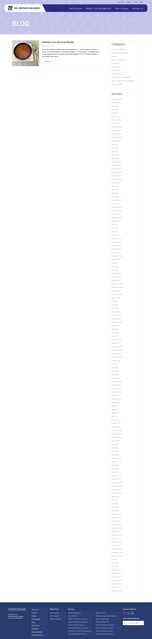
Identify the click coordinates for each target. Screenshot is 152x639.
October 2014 (116, 489)
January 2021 (115, 280)
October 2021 (116, 252)
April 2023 (114, 197)
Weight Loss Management (98, 8)
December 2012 (116, 549)
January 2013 (115, 545)
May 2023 (114, 193)
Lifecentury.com (37, 634)
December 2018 (116, 346)
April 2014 (114, 510)
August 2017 (115, 402)
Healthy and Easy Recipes (119, 53)
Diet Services (75, 8)
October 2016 (116, 437)
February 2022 (116, 238)
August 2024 (115, 141)
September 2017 (116, 399)
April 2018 (114, 374)
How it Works (121, 8)
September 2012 (116, 556)
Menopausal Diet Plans (102, 620)
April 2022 (114, 231)
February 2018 (116, 381)
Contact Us (136, 8)
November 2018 (116, 350)
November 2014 (116, 486)
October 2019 (116, 319)
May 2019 (114, 336)
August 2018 (115, 360)
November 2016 (116, 434)
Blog (140, 2)
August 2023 (115, 183)
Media (135, 2)
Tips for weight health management (122, 81)
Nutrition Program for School (104, 631)
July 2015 (114, 462)
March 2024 (115, 158)
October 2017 (116, 395)
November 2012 (116, 552)
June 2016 (114, 448)
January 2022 (115, 242)
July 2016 (114, 444)
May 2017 (114, 413)
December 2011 (116, 580)
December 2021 (116, 245)
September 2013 (116, 535)
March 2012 (115, 570)
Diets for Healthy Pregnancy (76, 623)
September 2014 (116, 493)
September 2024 (116, 137)
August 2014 (115, 496)
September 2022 (116, 217)
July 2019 (114, 329)
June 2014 (114, 503)
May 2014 (114, 507)
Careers (128, 2)
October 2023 (116, 176)
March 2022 (115, 235)
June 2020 (114, 305)
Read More (48, 61)
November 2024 (116, 130)
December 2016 (116, 430)
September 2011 (116, 591)
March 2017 (115, 420)
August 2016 (115, 441)
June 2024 (114, 148)
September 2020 (116, 294)
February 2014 (116, 517)
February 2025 (116, 120)
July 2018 (114, 364)
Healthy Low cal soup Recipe (58, 42)
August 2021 (115, 259)
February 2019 (116, 340)
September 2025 (116, 99)
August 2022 (115, 221)
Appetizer (114, 56)
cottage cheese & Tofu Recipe (121, 77)
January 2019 (115, 343)
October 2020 (116, 291)
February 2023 (116, 200)
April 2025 (114, 113)
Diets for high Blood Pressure (104, 628)
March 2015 (115, 472)
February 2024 (116, 162)
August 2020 (115, 298)
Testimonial (35, 618)
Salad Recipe (115, 67)
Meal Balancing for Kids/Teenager (105, 615)
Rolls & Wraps (116, 70)
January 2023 (115, 204)
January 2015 (115, 479)
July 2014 (114, 500)
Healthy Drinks (116, 74)
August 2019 (115, 326)
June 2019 (114, 333)
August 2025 (115, 102)
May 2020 (114, 308)
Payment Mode (37, 631)
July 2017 (114, 406)
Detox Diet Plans (73, 615)
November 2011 (116, 584)
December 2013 (116, 524)
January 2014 (115, 521)
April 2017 (114, 416)
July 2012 (114, 559)
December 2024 (116, 127)
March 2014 (115, 514)
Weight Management (74, 613)
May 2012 (114, 563)
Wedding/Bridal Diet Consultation (78, 626)
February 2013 (116, 542)
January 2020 (115, 312)
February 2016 (116, 458)
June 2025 (114, 106)
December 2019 (116, 315)
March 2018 (115, 378)
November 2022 (116, 210)
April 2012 (114, 566)
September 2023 (116, 179)
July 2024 (114, 144)
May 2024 (114, 151)
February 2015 (116, 476)
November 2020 (116, 287)
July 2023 (114, 186)
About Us (121, 2)
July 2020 (114, 301)
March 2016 (115, 455)
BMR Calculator (54, 615)
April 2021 (114, 270)
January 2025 (115, 123)
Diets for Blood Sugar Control (77, 631)
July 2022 (114, 224)
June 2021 (114, 266)
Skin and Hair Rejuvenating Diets (77, 620)
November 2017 (116, 392)
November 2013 (116, 528)
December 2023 (116, 169)
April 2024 (114, 155)
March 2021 (115, 273)
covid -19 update (116, 84)
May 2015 (114, 469)
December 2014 (116, 483)
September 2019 (116, 322)
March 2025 (115, 116)
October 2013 (116, 531)
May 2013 (114, 538)
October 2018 (116, 353)
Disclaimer (35, 628)
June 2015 (114, 465)
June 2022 (114, 228)
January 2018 (115, 385)
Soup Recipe (115, 63)
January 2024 (115, 165)
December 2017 (116, 388)
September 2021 (116, 256)
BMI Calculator (53, 613)
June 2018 (114, 367)
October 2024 (116, 134)
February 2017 (116, 423)
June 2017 (114, 409)
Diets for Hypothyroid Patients (104, 623)
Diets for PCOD (100, 613)
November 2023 (116, 172)
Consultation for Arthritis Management (80, 628)
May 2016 (114, 451)
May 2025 (114, 109)
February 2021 (116, 277)
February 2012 (116, 573)
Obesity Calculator (55, 618)
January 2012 (115, 577)
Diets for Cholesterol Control (104, 626)
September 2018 (116, 357)
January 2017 (115, 427)
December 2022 (116, 207)
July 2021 (114, 263)
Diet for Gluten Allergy (102, 618)
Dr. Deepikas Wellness (118, 49)
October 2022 (116, 214)
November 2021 (116, 249)
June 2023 (114, 190)
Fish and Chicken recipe (118, 60)
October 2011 (116, 587)
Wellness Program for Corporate (77, 618)
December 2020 (116, 284)
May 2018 (114, 371)
